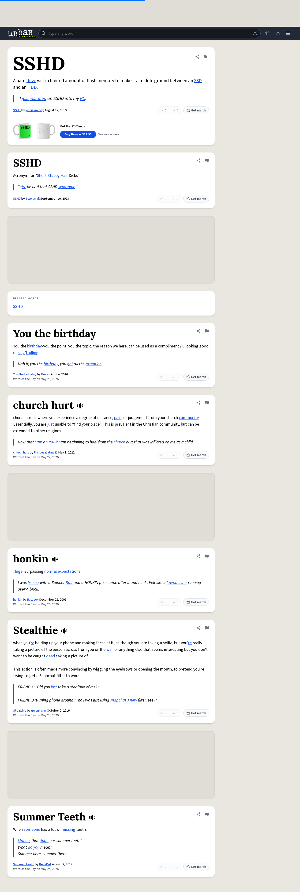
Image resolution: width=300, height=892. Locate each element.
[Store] (267, 33)
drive (31, 80)
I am (38, 442)
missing (68, 829)
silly (21, 353)
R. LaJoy (33, 599)
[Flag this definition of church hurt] (206, 402)
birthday (34, 346)
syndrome (66, 187)
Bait (69, 583)
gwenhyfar (38, 710)
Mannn (24, 841)
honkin (17, 599)
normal (50, 571)
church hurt (21, 452)
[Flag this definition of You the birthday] (206, 331)
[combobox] (149, 33)
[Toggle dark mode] (278, 33)
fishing (33, 583)
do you (33, 847)
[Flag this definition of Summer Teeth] (206, 814)
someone (32, 829)
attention (93, 364)
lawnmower (177, 583)
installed (38, 98)
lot (53, 829)
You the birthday (24, 374)
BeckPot (45, 864)
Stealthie (19, 710)
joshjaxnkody (35, 110)
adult (53, 442)
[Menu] (288, 33)
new (133, 700)
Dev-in (45, 374)
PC (82, 98)
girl (22, 187)
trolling (32, 353)
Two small (33, 198)
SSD (198, 80)
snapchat (118, 700)
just (25, 98)
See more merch (109, 134)
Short (42, 176)
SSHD (17, 110)
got (70, 364)
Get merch (196, 110)
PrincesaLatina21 (46, 452)
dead (50, 656)
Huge (17, 571)
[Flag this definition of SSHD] (205, 57)
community (189, 418)
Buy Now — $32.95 (78, 134)
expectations (69, 571)
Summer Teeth (23, 864)
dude (44, 841)
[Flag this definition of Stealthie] (206, 628)
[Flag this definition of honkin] (206, 556)
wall (109, 649)
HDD (32, 87)
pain (117, 418)
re (32, 643)
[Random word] (255, 33)
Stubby (54, 176)
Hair (64, 176)
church (119, 442)
